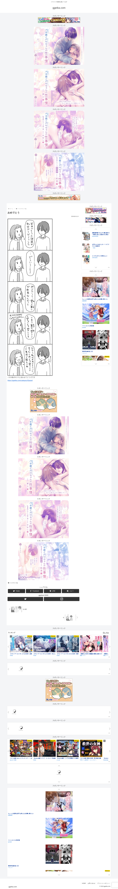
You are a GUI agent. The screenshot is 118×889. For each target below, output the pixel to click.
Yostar (11, 655)
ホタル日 (10, 813)
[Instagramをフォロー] (61, 599)
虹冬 (9, 815)
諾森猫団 (84, 301)
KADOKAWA (95, 246)
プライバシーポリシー (103, 883)
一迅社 (93, 234)
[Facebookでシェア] (34, 591)
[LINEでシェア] (52, 591)
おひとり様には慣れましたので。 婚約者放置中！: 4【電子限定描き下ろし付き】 (100, 233)
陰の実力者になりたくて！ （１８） (99, 243)
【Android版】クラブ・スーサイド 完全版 (44, 758)
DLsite (106, 633)
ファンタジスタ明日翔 (88, 326)
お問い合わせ (91, 883)
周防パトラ (82, 655)
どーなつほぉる (12, 868)
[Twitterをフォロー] (25, 599)
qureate (84, 327)
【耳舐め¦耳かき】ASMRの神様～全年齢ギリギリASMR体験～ (24, 867)
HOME (84, 883)
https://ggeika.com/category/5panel (20, 380)
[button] (70, 591)
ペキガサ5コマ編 (13, 583)
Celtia (34, 760)
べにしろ (84, 353)
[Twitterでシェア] (16, 591)
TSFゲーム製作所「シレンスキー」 (88, 760)
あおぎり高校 (13, 760)
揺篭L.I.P (10, 842)
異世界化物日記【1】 (87, 351)
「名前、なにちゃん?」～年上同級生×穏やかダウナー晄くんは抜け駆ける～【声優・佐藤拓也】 (33, 840)
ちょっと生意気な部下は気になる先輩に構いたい (95, 299)
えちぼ (58, 760)
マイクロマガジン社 (97, 257)
